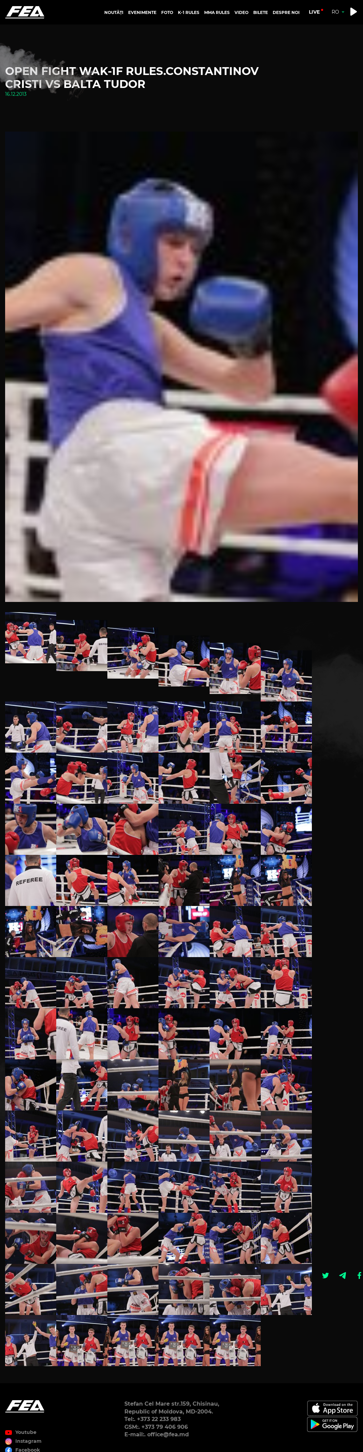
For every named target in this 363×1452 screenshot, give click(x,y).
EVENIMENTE (142, 12)
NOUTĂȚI (113, 12)
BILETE (260, 12)
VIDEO (241, 12)
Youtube (25, 1432)
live (314, 12)
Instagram (28, 1441)
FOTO (167, 12)
